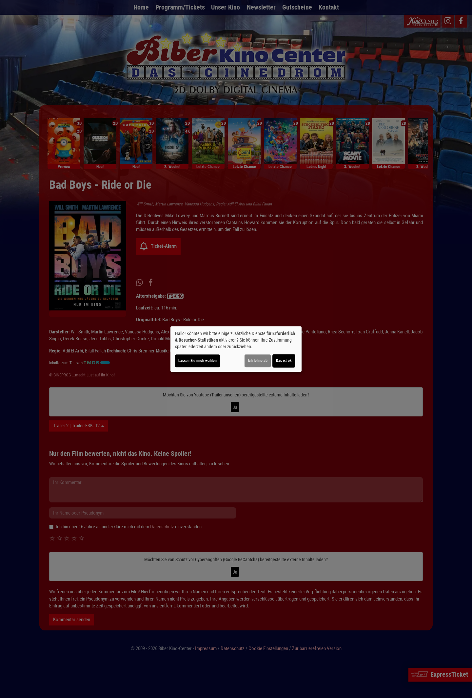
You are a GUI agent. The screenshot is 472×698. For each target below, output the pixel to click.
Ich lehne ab (257, 360)
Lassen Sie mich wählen (197, 360)
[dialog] (236, 349)
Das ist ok (284, 360)
